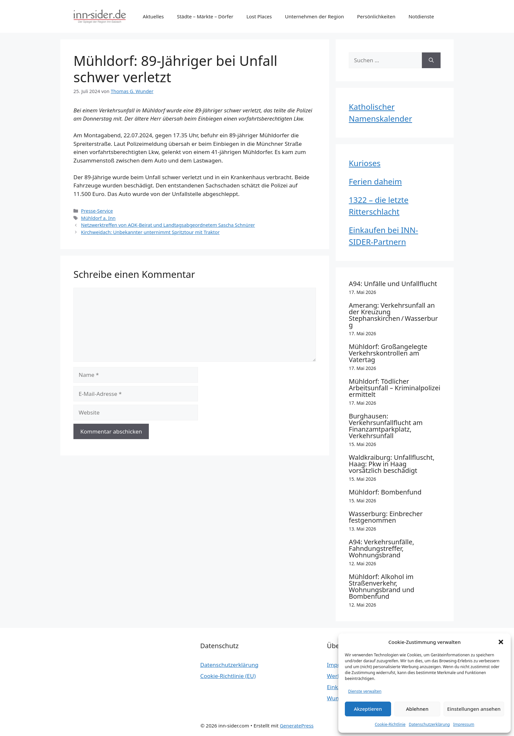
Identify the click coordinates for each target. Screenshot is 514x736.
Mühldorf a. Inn (98, 218)
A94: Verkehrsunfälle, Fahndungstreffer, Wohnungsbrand (381, 548)
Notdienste (421, 16)
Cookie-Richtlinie (390, 724)
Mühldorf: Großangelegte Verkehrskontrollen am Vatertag (388, 353)
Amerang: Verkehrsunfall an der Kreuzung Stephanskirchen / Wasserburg (393, 315)
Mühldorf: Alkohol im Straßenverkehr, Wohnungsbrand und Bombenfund (381, 586)
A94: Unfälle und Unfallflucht (393, 283)
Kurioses (365, 163)
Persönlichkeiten (376, 16)
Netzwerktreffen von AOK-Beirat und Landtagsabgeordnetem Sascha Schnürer (168, 225)
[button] (501, 642)
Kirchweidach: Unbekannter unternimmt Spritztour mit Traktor (150, 232)
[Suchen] (431, 60)
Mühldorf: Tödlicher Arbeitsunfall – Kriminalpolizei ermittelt (394, 388)
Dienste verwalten (365, 691)
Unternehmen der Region (314, 16)
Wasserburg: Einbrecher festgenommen (386, 517)
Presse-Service (97, 211)
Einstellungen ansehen (474, 709)
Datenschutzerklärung (429, 724)
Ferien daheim (375, 181)
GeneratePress (296, 725)
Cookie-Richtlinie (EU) (228, 676)
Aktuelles (153, 16)
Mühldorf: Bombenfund (385, 492)
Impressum (463, 724)
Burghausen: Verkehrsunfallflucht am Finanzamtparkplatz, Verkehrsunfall (386, 426)
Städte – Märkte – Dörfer (205, 16)
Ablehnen (417, 709)
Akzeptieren (368, 709)
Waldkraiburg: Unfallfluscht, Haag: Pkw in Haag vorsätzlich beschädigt (391, 464)
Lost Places (259, 16)
